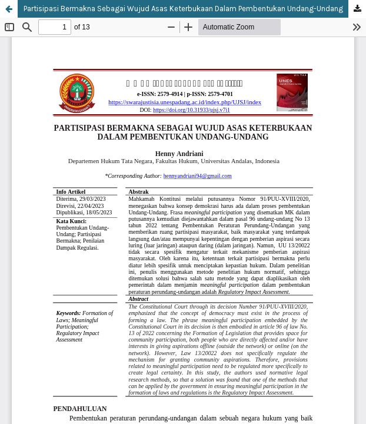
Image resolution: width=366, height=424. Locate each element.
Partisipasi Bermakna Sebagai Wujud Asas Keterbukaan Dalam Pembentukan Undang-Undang (183, 8)
